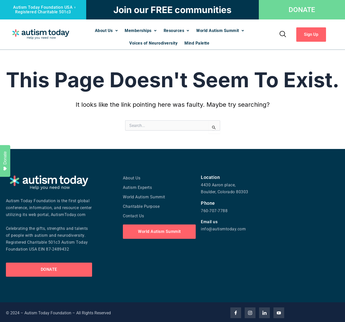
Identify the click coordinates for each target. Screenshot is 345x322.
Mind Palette (197, 42)
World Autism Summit (221, 30)
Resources (177, 30)
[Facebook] (235, 311)
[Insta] (250, 311)
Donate (5, 161)
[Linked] (264, 311)
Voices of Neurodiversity (153, 42)
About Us (105, 30)
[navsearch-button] (283, 34)
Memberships (140, 30)
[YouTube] (278, 311)
